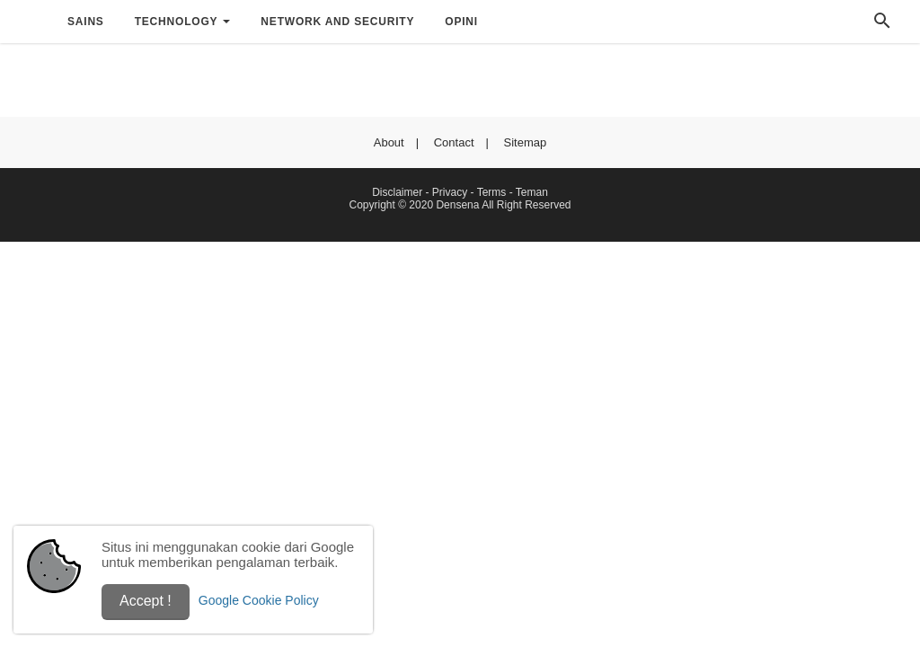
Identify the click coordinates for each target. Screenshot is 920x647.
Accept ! (145, 600)
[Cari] (882, 25)
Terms (492, 192)
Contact (454, 142)
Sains (85, 21)
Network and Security (337, 21)
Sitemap (525, 142)
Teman (532, 192)
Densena (457, 205)
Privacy (449, 192)
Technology (176, 21)
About (389, 142)
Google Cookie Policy (259, 600)
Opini (461, 21)
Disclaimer (397, 192)
